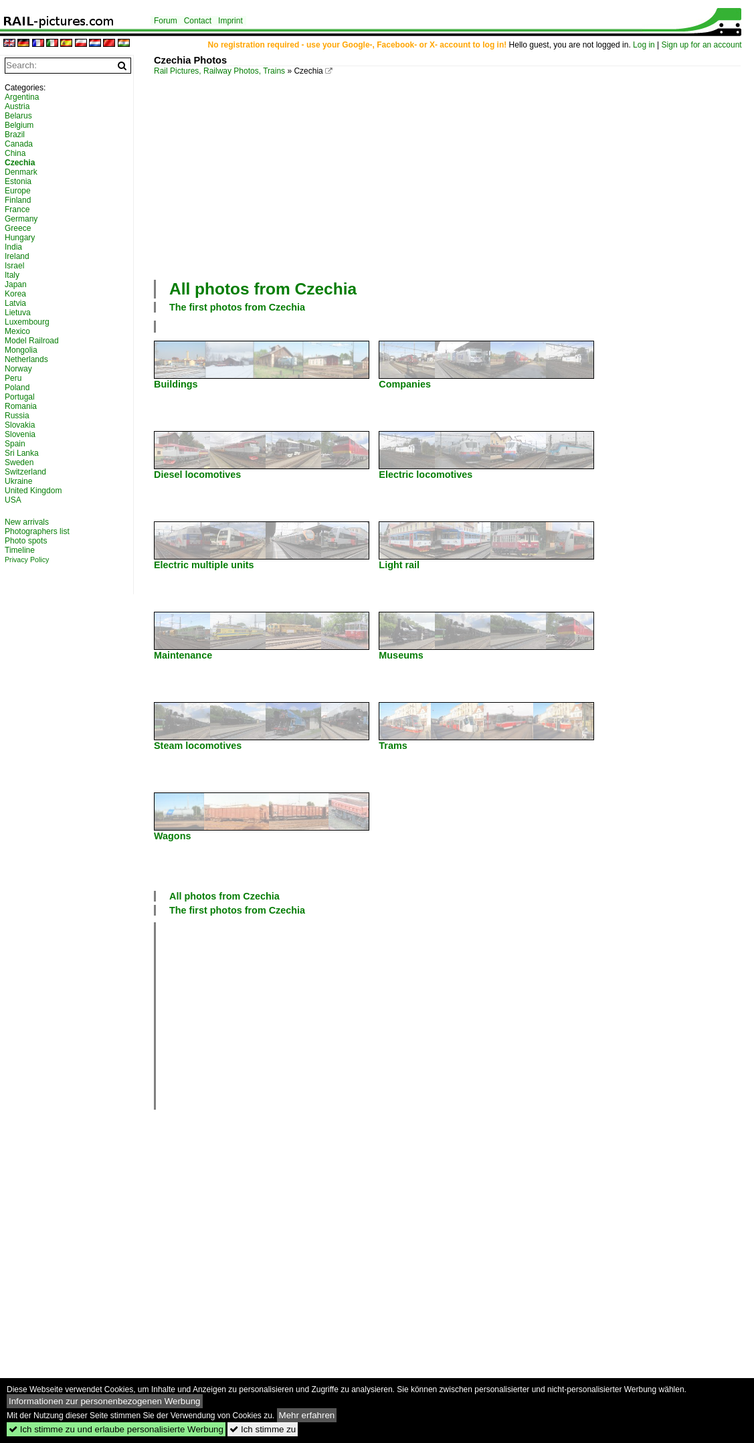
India (13, 247)
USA (13, 500)
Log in (644, 45)
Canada (19, 144)
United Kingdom (33, 490)
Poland (17, 387)
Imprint (230, 20)
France (17, 209)
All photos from (263, 289)
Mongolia (21, 350)
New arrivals (27, 522)
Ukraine (18, 481)
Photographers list (37, 531)
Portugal (20, 397)
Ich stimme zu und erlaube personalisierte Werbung (116, 1429)
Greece (18, 228)
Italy (12, 275)
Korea (15, 294)
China (15, 153)
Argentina (22, 97)
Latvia (15, 303)
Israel (14, 265)
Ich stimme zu (262, 1429)
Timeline (20, 550)
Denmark (21, 172)
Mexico (17, 331)
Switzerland (25, 472)
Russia (17, 415)
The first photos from (237, 307)
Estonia (18, 181)
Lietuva (18, 312)
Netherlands (26, 359)
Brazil (15, 134)
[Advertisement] (454, 176)
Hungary (20, 237)
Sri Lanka (22, 453)
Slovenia (20, 434)
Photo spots (26, 540)
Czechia (20, 162)
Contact (197, 20)
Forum (165, 20)
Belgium (19, 125)
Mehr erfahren (307, 1415)
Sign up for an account (702, 45)
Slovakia (20, 425)
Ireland (17, 256)
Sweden (19, 462)
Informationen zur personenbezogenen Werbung (105, 1401)
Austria (17, 106)
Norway (18, 368)
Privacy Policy (27, 560)
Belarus (18, 115)
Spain (15, 443)
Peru (13, 378)
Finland (18, 200)
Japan (16, 284)
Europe (18, 190)
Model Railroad (32, 340)
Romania (21, 406)
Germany (21, 219)
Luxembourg (27, 322)
